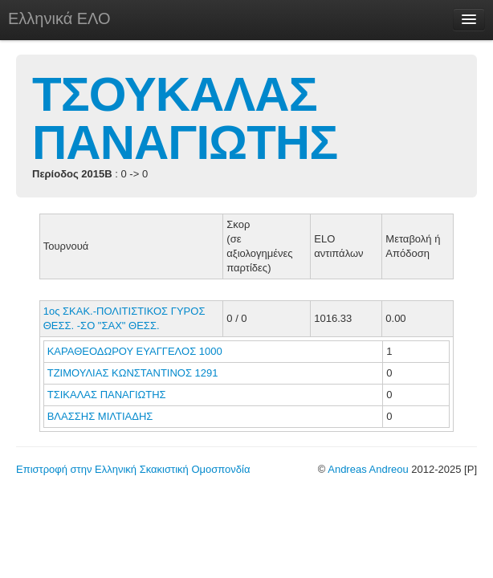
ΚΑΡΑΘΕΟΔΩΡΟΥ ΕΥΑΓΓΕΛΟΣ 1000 (134, 351)
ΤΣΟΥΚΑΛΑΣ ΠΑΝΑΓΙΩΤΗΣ (184, 118)
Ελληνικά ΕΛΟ (59, 18)
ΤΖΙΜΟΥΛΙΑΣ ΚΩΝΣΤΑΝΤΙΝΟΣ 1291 (132, 373)
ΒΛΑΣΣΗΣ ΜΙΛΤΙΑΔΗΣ (101, 416)
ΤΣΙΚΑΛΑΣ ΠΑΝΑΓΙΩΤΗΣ (108, 395)
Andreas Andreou (368, 469)
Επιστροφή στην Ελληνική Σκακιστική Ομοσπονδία (133, 469)
